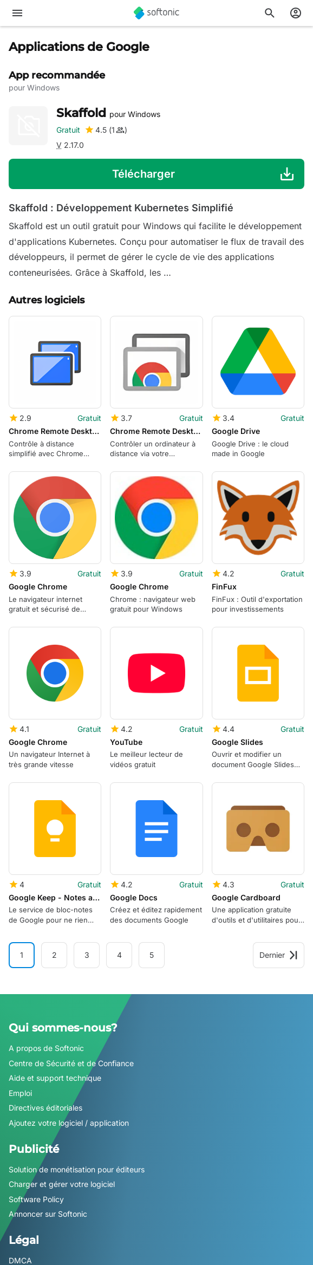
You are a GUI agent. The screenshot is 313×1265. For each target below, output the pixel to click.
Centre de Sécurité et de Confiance (71, 1062)
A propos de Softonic (46, 1048)
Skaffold (108, 113)
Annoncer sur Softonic (48, 1213)
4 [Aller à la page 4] (119, 954)
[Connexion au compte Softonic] (296, 13)
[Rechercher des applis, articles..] (270, 13)
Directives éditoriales (45, 1107)
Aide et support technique (55, 1077)
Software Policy (36, 1199)
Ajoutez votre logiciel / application (69, 1122)
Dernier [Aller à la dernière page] (278, 954)
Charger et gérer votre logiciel (62, 1184)
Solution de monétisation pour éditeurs (77, 1168)
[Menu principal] (17, 13)
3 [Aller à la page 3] (86, 954)
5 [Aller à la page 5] (151, 954)
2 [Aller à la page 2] (54, 954)
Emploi (20, 1093)
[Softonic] (156, 13)
